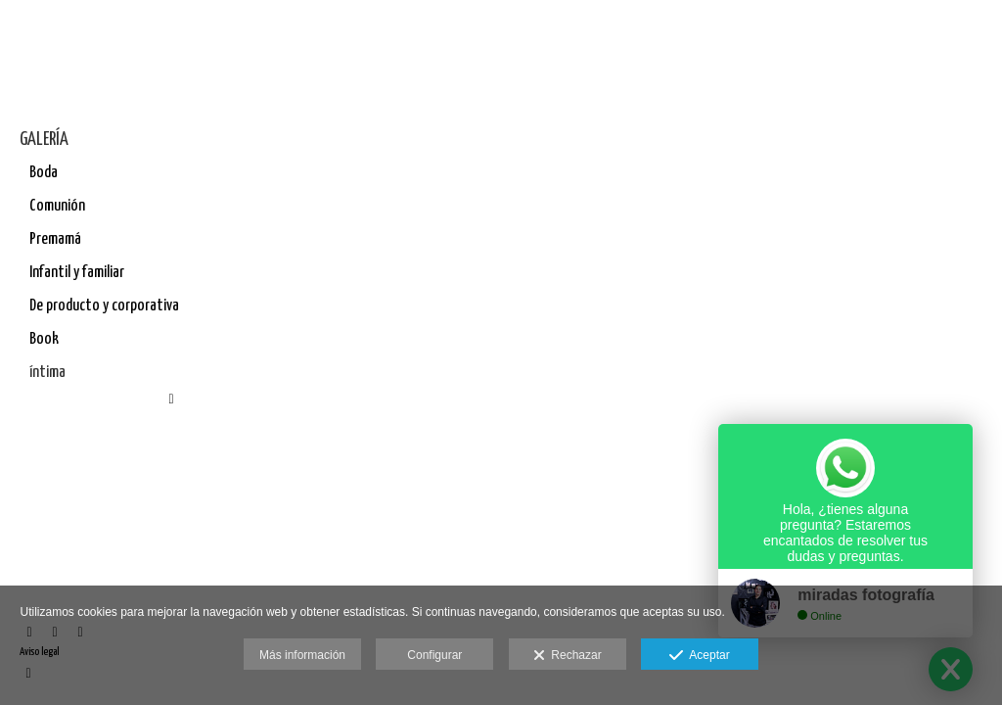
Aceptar (699, 656)
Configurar (434, 655)
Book (44, 339)
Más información (302, 655)
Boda (43, 172)
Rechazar (567, 656)
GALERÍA (44, 139)
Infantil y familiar (76, 272)
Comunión (57, 206)
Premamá (55, 239)
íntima (47, 372)
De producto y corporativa (104, 306)
